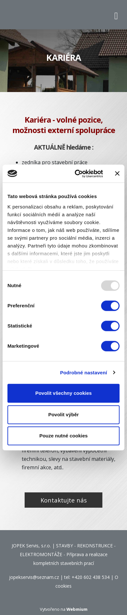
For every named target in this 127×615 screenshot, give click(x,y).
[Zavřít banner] (117, 173)
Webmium (76, 609)
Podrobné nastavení (83, 372)
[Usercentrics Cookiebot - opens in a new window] (77, 173)
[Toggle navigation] (116, 14)
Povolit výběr (63, 414)
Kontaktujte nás (63, 500)
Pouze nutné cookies (63, 435)
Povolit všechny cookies (63, 393)
